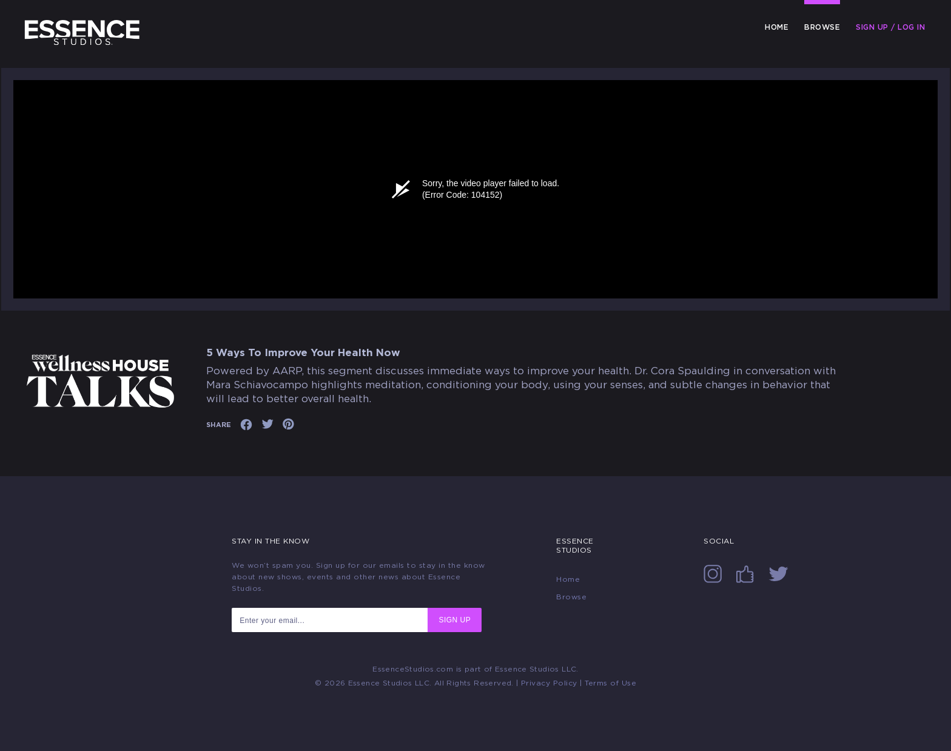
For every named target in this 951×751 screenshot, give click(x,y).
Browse (822, 27)
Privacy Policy (549, 683)
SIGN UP (455, 620)
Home (776, 27)
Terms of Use (610, 683)
